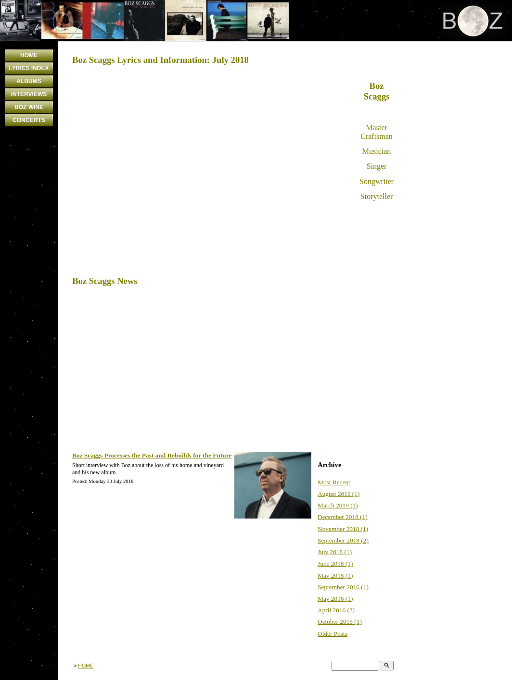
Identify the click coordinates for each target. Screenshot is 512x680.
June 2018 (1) (335, 563)
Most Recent (334, 482)
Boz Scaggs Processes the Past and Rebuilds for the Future (151, 455)
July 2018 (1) (335, 552)
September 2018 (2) (343, 540)
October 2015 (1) (340, 621)
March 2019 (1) (338, 505)
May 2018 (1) (335, 575)
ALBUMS (28, 81)
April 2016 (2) (336, 610)
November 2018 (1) (343, 528)
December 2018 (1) (343, 516)
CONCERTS (29, 120)
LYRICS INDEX (29, 68)
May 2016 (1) (335, 598)
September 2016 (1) (343, 587)
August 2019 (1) (338, 493)
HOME (29, 55)
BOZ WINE (28, 107)
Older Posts (332, 633)
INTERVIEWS (29, 94)
